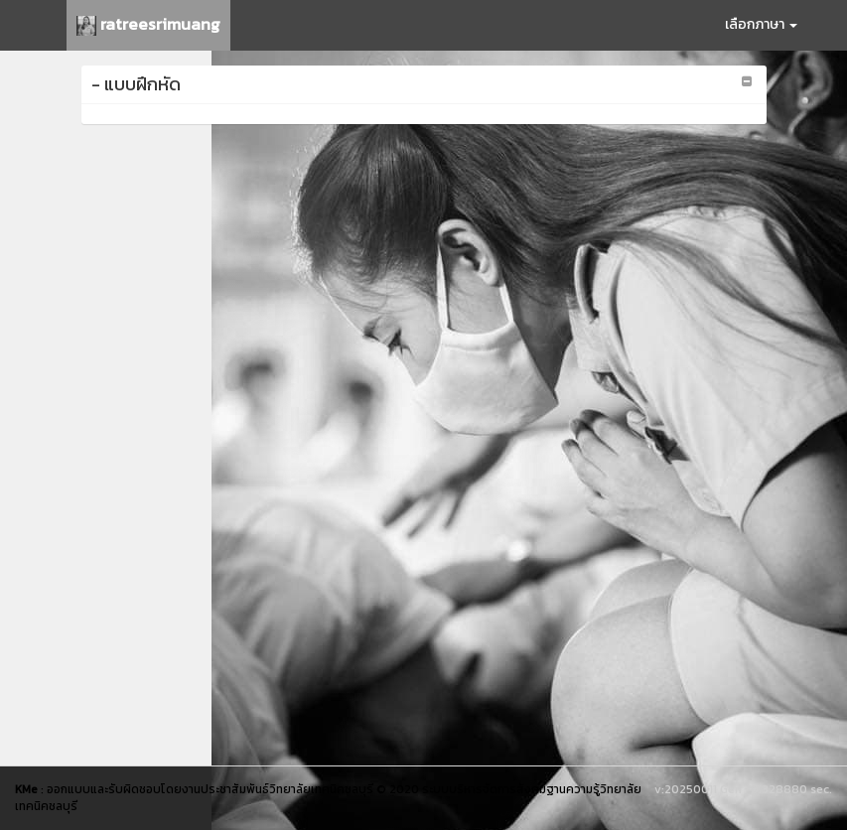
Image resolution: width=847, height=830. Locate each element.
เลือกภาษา (761, 24)
